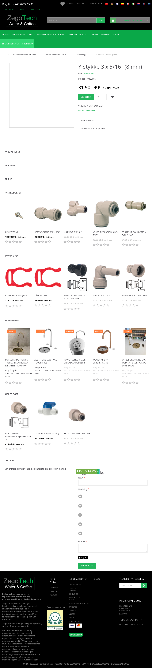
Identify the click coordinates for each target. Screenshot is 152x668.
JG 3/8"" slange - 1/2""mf (77, 433)
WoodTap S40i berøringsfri (100, 361)
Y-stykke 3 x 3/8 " (73, 232)
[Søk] (100, 20)
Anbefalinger (12, 151)
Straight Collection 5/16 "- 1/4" (134, 233)
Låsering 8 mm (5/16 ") (17, 295)
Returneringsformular (75, 603)
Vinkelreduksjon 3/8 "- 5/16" (105, 233)
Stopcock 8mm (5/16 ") (46, 433)
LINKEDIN (53, 592)
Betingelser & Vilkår (74, 599)
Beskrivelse (87, 120)
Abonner (144, 585)
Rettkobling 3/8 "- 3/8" (47, 232)
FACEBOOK (53, 588)
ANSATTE (22, 10)
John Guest (89, 73)
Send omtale (87, 565)
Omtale (82, 541)
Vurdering (82, 489)
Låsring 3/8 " (41, 295)
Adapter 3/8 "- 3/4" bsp (134, 295)
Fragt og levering (72, 589)
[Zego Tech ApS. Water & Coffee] (22, 20)
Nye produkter (13, 192)
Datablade (73, 607)
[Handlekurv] (130, 20)
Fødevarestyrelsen (56, 607)
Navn (80, 477)
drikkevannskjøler (10, 649)
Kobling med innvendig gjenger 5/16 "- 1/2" (18, 436)
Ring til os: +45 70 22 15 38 (17, 4)
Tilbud (8, 179)
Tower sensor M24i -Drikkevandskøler (75, 361)
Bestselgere (11, 256)
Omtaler (9, 460)
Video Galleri (36, 10)
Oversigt (72, 610)
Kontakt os (9, 10)
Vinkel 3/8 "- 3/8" (102, 295)
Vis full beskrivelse (86, 110)
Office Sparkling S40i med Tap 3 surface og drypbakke (134, 362)
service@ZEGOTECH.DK (134, 624)
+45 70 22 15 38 (130, 620)
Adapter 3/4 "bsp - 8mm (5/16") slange (76, 297)
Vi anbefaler (12, 320)
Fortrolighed (75, 585)
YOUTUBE (53, 595)
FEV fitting (11, 232)
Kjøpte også (11, 394)
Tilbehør (10, 165)
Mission (72, 618)
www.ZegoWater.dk (20, 626)
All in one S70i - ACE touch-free (45, 361)
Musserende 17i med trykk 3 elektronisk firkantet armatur (16, 362)
